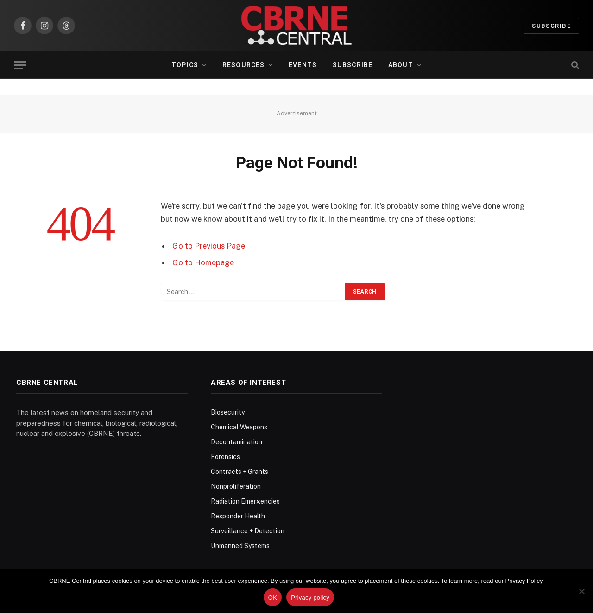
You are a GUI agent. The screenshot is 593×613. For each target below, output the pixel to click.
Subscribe (551, 25)
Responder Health (238, 516)
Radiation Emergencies (245, 501)
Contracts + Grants (239, 471)
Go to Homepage (203, 262)
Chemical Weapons (239, 427)
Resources (243, 65)
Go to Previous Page (208, 245)
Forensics (225, 456)
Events (303, 65)
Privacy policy (310, 597)
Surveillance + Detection (247, 531)
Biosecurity (228, 412)
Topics (184, 65)
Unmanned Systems (240, 545)
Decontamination (236, 442)
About (400, 65)
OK (272, 597)
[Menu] (20, 65)
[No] (581, 591)
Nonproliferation (236, 486)
